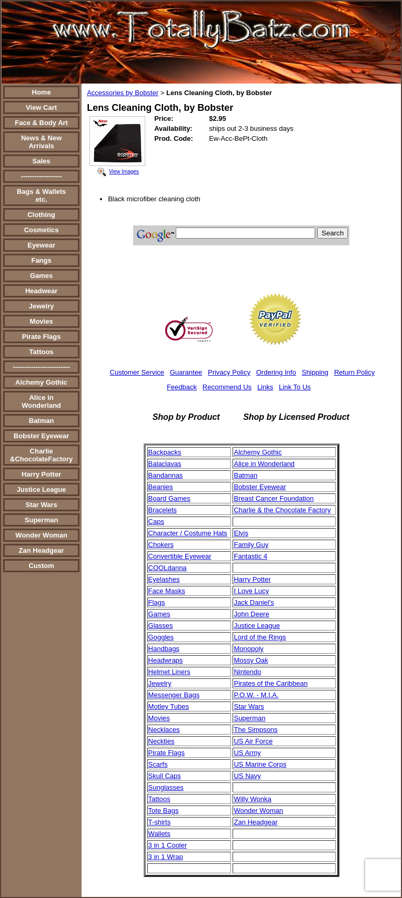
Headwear (41, 291)
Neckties (161, 741)
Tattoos (41, 352)
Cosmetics (41, 230)
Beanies (160, 487)
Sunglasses (166, 787)
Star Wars (41, 505)
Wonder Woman (41, 535)
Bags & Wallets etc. (41, 195)
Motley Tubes (168, 706)
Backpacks (165, 452)
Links (265, 387)
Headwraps (165, 660)
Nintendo (247, 672)
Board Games (169, 498)
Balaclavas (165, 464)
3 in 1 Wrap (165, 857)
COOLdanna (167, 568)
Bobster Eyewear (41, 436)
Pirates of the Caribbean (270, 683)
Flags (156, 602)
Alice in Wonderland (41, 401)
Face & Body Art (41, 123)
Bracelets (162, 510)
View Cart (41, 107)
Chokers (161, 545)
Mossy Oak (251, 660)
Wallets (159, 834)
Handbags (163, 649)
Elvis (241, 533)
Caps (156, 521)
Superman (41, 520)
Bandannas (165, 475)
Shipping (315, 372)
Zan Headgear (41, 550)
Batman (41, 421)
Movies (41, 321)
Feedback (182, 387)
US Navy (247, 776)
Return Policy (354, 372)
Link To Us (294, 387)
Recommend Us (227, 387)
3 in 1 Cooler (167, 845)
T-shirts (159, 822)
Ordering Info (276, 372)
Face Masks (166, 591)
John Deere (251, 614)
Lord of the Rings (260, 637)
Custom (41, 566)
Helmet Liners (169, 672)
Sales (42, 161)
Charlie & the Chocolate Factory (282, 510)
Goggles (161, 637)
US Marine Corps (260, 764)
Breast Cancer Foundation (274, 498)
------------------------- (41, 367)
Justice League (41, 489)
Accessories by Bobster (122, 93)
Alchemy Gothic (41, 382)
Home (41, 92)
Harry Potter (41, 474)
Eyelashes (164, 579)
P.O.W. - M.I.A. (256, 695)
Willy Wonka (252, 799)
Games (41, 276)
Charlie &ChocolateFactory (41, 455)
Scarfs (158, 764)
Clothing (41, 215)
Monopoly (248, 649)
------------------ (41, 176)
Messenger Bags (174, 695)
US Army (247, 753)
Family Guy (251, 545)
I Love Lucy (251, 591)
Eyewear (41, 245)
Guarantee (186, 372)
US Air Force (253, 741)
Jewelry (41, 306)
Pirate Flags (41, 336)
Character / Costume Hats (187, 533)
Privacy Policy (229, 372)
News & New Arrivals (41, 142)
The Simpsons (255, 730)
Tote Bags (163, 810)
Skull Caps (164, 776)
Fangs (41, 260)
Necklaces (164, 730)
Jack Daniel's (254, 602)
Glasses (160, 625)
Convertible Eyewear (180, 556)
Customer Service (137, 372)
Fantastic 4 (250, 556)
